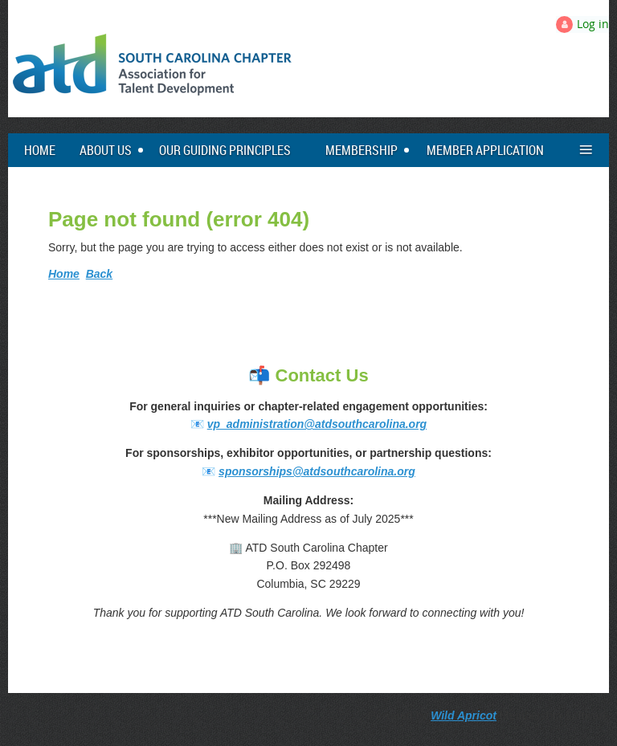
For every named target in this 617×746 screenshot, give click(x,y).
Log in (593, 23)
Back (99, 273)
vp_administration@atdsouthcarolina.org (317, 424)
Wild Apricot (463, 715)
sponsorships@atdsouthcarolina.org (317, 471)
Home (64, 273)
